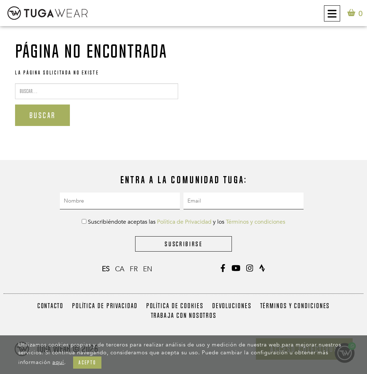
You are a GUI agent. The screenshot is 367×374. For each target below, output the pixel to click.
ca (119, 269)
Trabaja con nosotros (183, 315)
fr (134, 269)
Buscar (42, 115)
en (147, 269)
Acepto (87, 362)
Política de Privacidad (184, 222)
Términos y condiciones (255, 222)
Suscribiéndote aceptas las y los (183, 222)
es (106, 269)
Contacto (50, 305)
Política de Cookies (175, 305)
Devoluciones (232, 305)
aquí (58, 362)
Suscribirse (183, 244)
